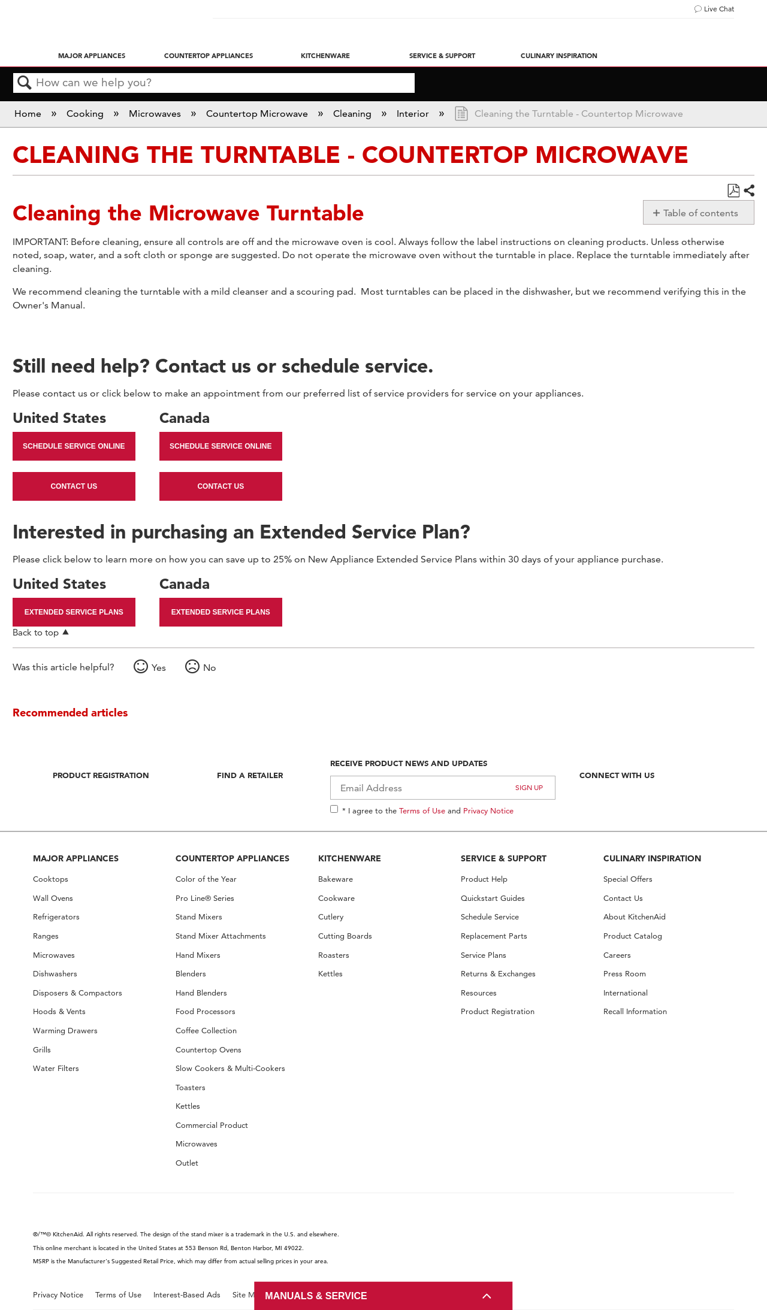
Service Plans (483, 955)
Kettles (188, 1106)
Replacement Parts (494, 935)
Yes (159, 667)
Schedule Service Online (74, 446)
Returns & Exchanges (498, 973)
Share (748, 191)
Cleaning (353, 113)
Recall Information (635, 1011)
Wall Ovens (53, 898)
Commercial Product (212, 1125)
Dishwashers (55, 973)
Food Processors (205, 1011)
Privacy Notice (488, 810)
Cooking (86, 113)
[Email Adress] (443, 788)
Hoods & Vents (59, 1011)
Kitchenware (325, 56)
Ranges (46, 935)
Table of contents (700, 213)
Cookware (336, 898)
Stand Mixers (199, 916)
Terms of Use (422, 810)
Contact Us (73, 486)
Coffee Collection (206, 1030)
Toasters (191, 1087)
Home (29, 113)
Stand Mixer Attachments (221, 935)
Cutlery (330, 916)
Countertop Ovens (208, 1049)
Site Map (248, 1294)
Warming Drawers (65, 1030)
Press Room (624, 973)
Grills (42, 1049)
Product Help (484, 879)
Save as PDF (733, 191)
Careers (617, 955)
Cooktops (50, 879)
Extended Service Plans (74, 612)
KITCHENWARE (349, 858)
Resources (479, 992)
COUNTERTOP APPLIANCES (232, 858)
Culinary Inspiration (559, 56)
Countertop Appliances (208, 56)
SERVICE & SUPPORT (503, 858)
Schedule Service (490, 916)
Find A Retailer (250, 775)
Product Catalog (632, 935)
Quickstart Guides (493, 898)
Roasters (333, 955)
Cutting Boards (345, 935)
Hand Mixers (198, 955)
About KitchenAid (634, 916)
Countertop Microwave (258, 113)
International (625, 992)
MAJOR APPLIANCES (76, 858)
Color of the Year (206, 879)
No (209, 667)
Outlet (187, 1162)
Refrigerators (56, 916)
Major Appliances (91, 56)
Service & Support (442, 56)
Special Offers (628, 879)
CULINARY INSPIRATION (652, 858)
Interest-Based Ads (187, 1294)
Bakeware (335, 879)
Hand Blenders (201, 992)
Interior (414, 113)
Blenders (191, 973)
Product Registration (101, 775)
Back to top (36, 632)
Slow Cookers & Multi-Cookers (230, 1068)
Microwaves (156, 113)
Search (25, 83)
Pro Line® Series (205, 898)
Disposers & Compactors (77, 992)
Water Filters (56, 1068)
